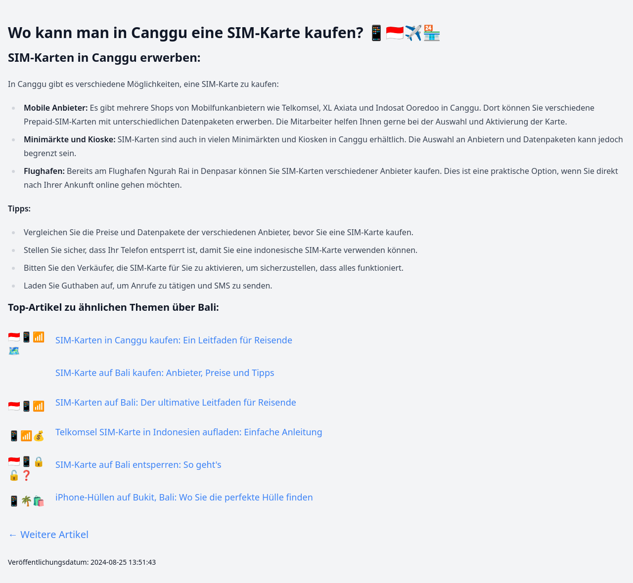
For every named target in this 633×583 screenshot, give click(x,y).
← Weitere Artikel (48, 534)
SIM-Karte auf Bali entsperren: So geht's (138, 464)
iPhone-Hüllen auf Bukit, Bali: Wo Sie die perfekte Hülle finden (184, 497)
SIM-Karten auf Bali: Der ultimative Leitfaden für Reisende (175, 402)
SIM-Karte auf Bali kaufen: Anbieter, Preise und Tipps (164, 372)
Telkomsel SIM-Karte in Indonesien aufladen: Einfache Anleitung (188, 432)
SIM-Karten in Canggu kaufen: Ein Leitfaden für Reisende (173, 340)
